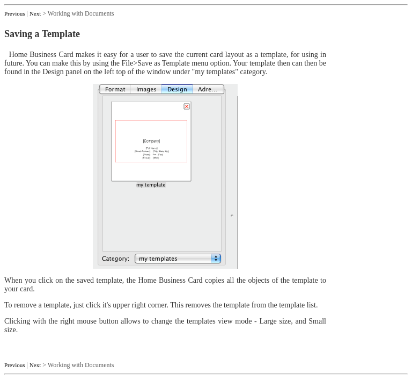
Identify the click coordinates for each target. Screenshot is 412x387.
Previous (14, 13)
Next (35, 13)
